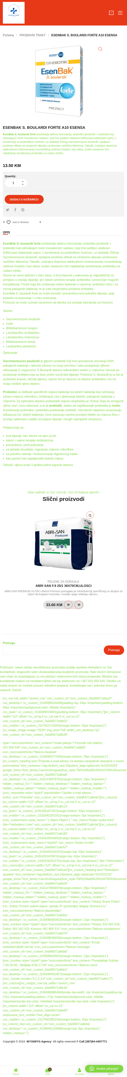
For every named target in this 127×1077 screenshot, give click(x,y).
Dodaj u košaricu (24, 199)
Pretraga (9, 643)
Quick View (90, 515)
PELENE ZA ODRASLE (63, 581)
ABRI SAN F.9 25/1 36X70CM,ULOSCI (64, 586)
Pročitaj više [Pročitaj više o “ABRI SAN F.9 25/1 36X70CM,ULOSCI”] (68, 605)
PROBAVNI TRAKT (33, 35)
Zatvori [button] (16, 690)
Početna (8, 35)
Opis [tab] (6, 232)
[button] (100, 49)
